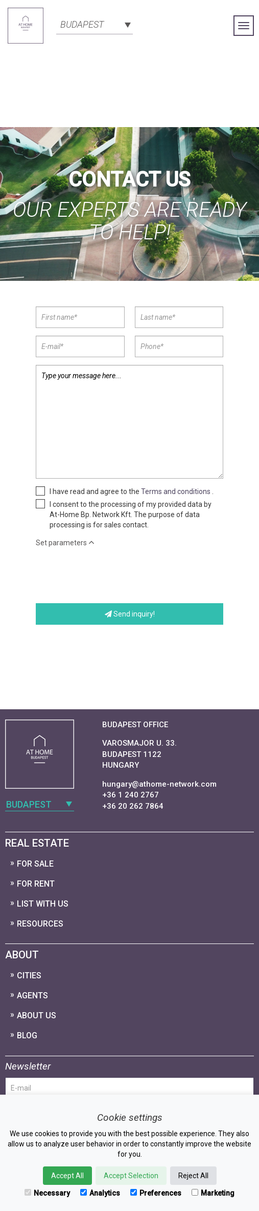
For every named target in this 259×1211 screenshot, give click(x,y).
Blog (27, 1035)
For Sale (35, 864)
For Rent (36, 884)
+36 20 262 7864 (132, 806)
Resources (40, 924)
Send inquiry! (130, 614)
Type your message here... (129, 422)
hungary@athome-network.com (159, 784)
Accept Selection (131, 1176)
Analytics (100, 1193)
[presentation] (113, 576)
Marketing (213, 1193)
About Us (36, 1015)
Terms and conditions (175, 491)
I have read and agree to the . (132, 491)
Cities (29, 975)
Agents (32, 995)
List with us (42, 904)
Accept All (67, 1176)
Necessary (47, 1193)
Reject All (193, 1176)
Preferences (155, 1193)
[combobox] (94, 23)
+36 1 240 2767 (130, 794)
